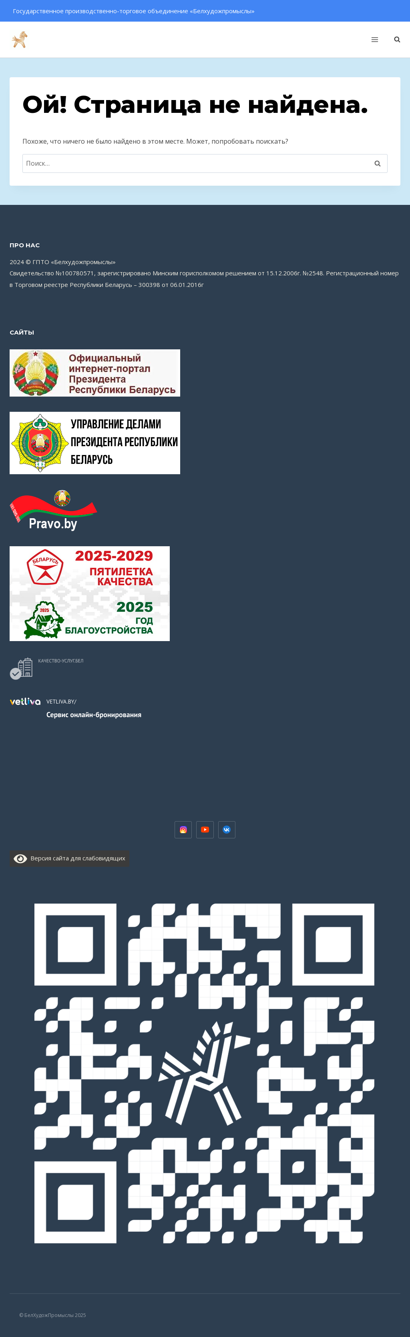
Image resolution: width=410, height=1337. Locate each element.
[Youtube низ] (205, 830)
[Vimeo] (227, 830)
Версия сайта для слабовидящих (69, 858)
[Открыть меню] (374, 39)
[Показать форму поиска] (393, 39)
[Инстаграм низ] (183, 830)
